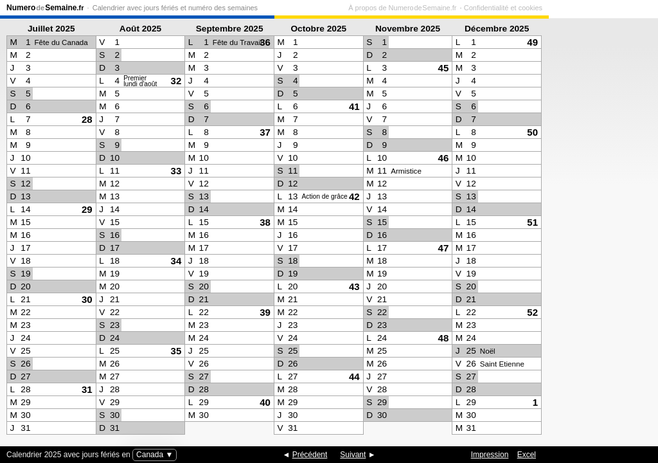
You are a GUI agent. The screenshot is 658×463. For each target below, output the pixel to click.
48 (443, 337)
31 (87, 389)
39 (265, 312)
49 (532, 42)
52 (532, 312)
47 (443, 247)
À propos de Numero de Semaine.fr (511, 8)
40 (265, 402)
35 (176, 350)
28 (87, 119)
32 (176, 80)
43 (354, 286)
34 (176, 260)
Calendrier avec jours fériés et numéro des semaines (175, 8)
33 (176, 170)
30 (87, 299)
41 (354, 106)
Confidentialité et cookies (612, 8)
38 (265, 222)
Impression (490, 454)
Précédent (310, 454)
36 (265, 42)
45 (443, 67)
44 (354, 376)
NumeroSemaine (45, 7)
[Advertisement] (600, 229)
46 (443, 157)
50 (532, 132)
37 (265, 132)
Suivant (353, 454)
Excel (526, 454)
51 (532, 222)
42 (354, 196)
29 (87, 209)
